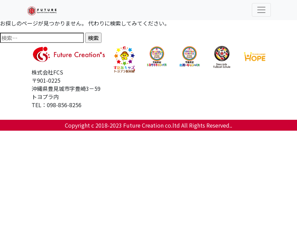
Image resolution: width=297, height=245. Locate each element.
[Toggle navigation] (261, 10)
